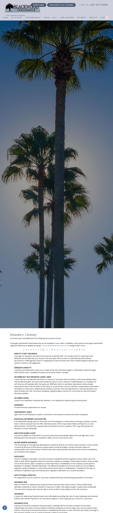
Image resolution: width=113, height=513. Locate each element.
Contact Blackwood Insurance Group (56, 345)
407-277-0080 (93, 5)
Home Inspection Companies (15, 15)
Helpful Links (38, 5)
